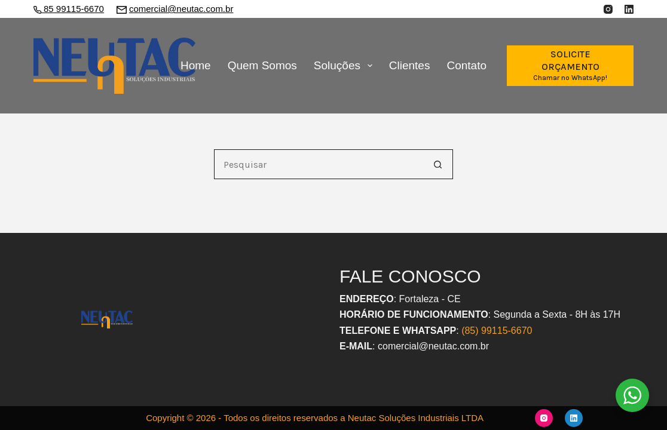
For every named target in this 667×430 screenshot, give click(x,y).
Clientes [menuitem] (409, 65)
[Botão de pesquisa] (438, 164)
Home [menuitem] (195, 65)
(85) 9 (474, 330)
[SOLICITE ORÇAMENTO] (570, 65)
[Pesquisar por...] (318, 164)
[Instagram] (608, 9)
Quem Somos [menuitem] (262, 65)
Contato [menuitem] (466, 65)
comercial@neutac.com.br (181, 9)
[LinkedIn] (629, 9)
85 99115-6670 (72, 9)
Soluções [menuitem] (345, 66)
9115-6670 (510, 330)
